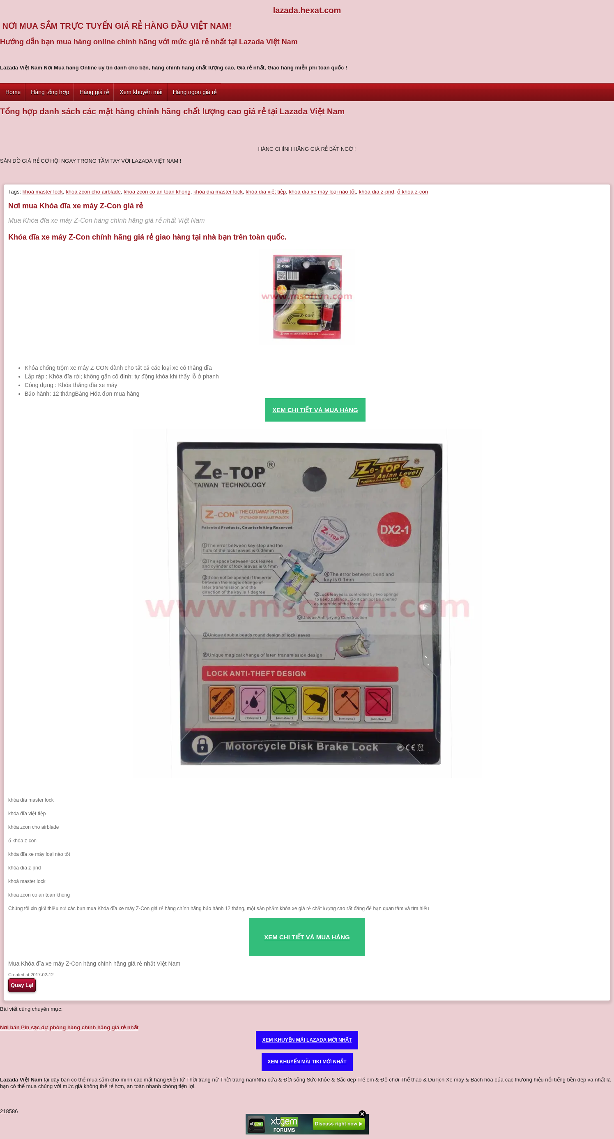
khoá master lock (43, 192)
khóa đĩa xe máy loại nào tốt (322, 192)
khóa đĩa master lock (218, 192)
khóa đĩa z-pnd (376, 192)
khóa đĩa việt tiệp (266, 192)
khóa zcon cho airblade (93, 192)
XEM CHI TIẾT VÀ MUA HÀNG (307, 937)
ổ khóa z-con (412, 192)
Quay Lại (22, 985)
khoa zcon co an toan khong (157, 192)
